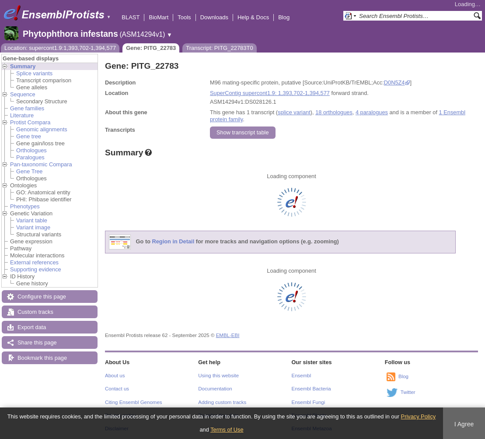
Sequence (22, 94)
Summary (22, 66)
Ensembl (301, 375)
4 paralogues (372, 112)
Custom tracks (35, 312)
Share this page (37, 342)
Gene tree (28, 136)
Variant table (31, 220)
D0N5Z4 (394, 82)
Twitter (408, 392)
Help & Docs (253, 17)
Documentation (215, 388)
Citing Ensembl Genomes (133, 402)
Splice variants (34, 73)
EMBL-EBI (228, 335)
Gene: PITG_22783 (151, 48)
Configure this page (41, 296)
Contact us (117, 388)
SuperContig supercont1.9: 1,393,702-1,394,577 (270, 93)
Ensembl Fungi (308, 402)
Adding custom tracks (222, 402)
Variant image (33, 227)
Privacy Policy (418, 416)
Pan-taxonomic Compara (41, 164)
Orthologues (31, 150)
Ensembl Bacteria (311, 388)
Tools (184, 17)
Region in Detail (173, 242)
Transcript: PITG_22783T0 (219, 48)
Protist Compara (30, 122)
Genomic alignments (41, 129)
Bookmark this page (42, 358)
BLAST (131, 17)
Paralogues (30, 157)
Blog (284, 17)
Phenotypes (25, 206)
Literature (22, 115)
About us (115, 375)
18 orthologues (333, 112)
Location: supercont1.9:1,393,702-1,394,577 (60, 48)
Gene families (27, 108)
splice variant (294, 112)
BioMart (158, 17)
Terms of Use (226, 429)
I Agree (464, 424)
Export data (31, 327)
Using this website (218, 375)
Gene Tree (29, 171)
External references (34, 262)
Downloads (214, 17)
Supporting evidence (35, 269)
